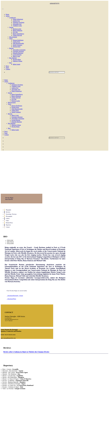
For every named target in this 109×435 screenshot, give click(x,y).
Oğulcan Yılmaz (17, 61)
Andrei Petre (16, 42)
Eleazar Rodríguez (18, 40)
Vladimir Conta (17, 25)
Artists (8, 16)
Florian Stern (16, 46)
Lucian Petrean (17, 54)
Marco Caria (16, 56)
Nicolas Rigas (17, 59)
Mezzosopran (13, 37)
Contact (8, 69)
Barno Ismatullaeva (18, 33)
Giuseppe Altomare (18, 51)
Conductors (12, 17)
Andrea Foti (16, 21)
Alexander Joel (17, 24)
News (7, 66)
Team (7, 67)
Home (7, 14)
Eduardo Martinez (18, 53)
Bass (10, 62)
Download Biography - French (15, 295)
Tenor (11, 38)
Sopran (11, 27)
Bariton (11, 48)
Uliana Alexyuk (17, 35)
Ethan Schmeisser (18, 19)
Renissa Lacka (17, 29)
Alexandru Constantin (19, 50)
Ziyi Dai (15, 32)
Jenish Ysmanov (17, 45)
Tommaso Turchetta (18, 22)
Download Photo (11, 299)
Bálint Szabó (16, 64)
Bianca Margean (17, 30)
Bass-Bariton (13, 58)
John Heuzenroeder (18, 43)
